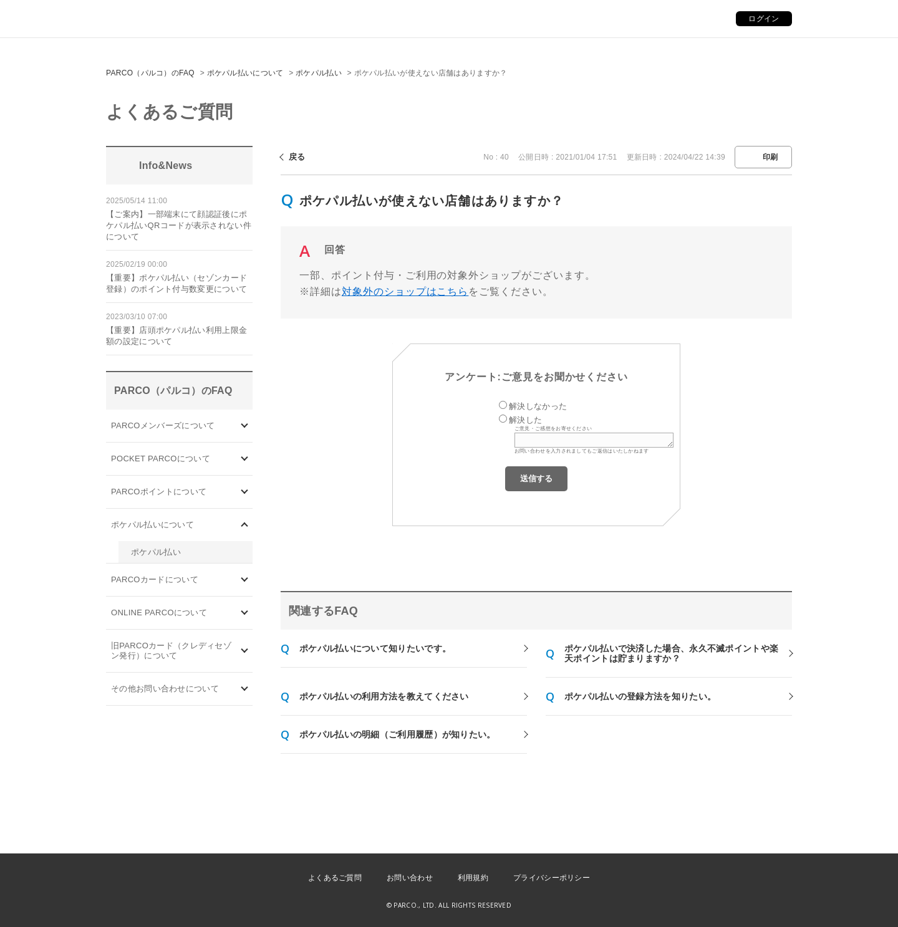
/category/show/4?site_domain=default (245, 458)
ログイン (763, 18)
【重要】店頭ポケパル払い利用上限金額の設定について (176, 335)
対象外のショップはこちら (405, 291)
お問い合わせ (410, 877)
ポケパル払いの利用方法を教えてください (384, 696)
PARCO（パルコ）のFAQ (150, 73)
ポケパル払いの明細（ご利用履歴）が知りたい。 (397, 734)
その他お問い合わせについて (165, 688)
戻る (297, 156)
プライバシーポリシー (551, 877)
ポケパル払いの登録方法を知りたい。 (640, 696)
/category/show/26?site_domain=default (245, 524)
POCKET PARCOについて (160, 458)
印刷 (770, 157)
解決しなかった (538, 406)
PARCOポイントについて (158, 491)
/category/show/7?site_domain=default (245, 651)
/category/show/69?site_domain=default (245, 613)
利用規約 (473, 877)
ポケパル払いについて (245, 73)
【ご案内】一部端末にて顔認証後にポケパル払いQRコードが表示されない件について (178, 225)
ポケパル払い (319, 73)
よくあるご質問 (335, 877)
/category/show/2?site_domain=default (245, 491)
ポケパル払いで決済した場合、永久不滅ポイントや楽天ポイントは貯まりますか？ (671, 653)
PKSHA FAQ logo (829, 906)
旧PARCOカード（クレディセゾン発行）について (171, 650)
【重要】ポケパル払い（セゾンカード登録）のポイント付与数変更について (176, 283)
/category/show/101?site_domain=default (245, 580)
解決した (525, 420)
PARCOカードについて (154, 579)
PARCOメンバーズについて (163, 425)
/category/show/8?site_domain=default (245, 689)
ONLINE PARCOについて (159, 612)
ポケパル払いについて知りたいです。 (375, 648)
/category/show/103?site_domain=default (245, 425)
